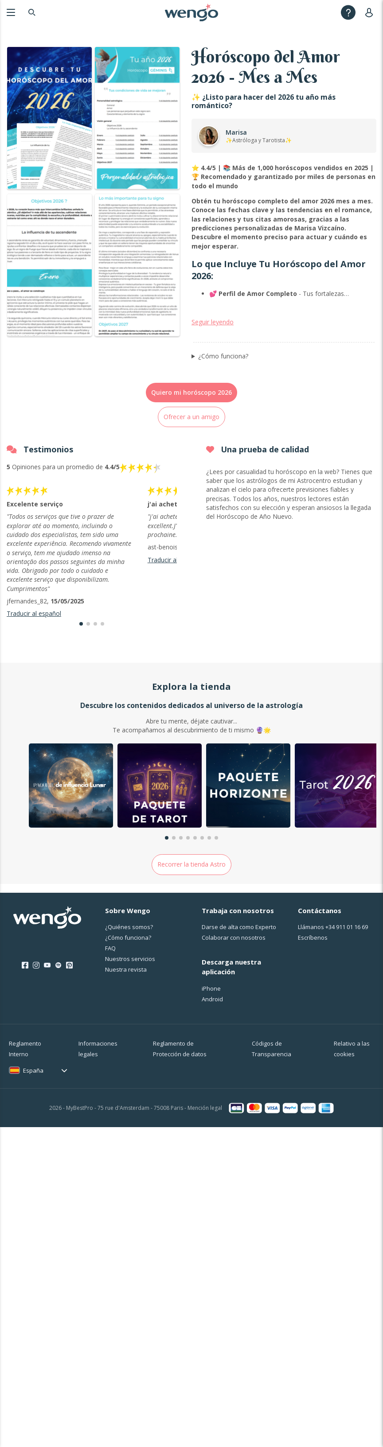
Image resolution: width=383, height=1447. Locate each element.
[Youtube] (47, 1022)
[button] (81, 680)
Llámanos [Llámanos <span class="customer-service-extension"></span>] (333, 983)
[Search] (32, 12)
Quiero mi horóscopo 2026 (191, 448)
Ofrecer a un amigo (191, 473)
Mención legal (205, 1164)
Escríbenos (313, 994)
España (33, 1127)
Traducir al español (34, 669)
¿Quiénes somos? (129, 983)
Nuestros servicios (130, 1015)
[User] (371, 12)
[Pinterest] (69, 1022)
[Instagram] (36, 1022)
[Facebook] (25, 1022)
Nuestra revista (126, 1026)
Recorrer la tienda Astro (191, 920)
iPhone (211, 1045)
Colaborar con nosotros (234, 994)
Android (212, 1055)
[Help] (348, 12)
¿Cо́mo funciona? (128, 994)
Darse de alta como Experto (239, 983)
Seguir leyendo (213, 378)
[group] (71, 843)
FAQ (110, 1004)
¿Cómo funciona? (223, 412)
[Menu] (11, 12)
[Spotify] (58, 1022)
